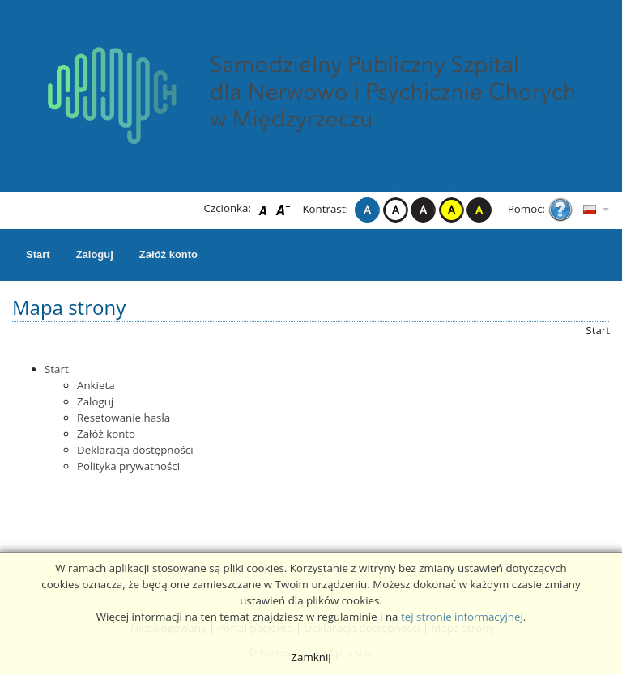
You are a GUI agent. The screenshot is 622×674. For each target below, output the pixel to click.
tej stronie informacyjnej (462, 616)
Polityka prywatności (128, 466)
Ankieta (96, 385)
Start (38, 254)
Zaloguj (94, 254)
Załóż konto (168, 254)
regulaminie (347, 616)
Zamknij (310, 657)
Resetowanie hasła (123, 417)
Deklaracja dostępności (135, 450)
